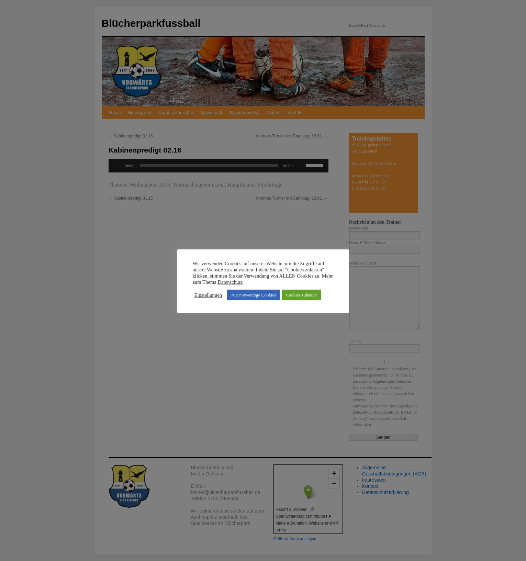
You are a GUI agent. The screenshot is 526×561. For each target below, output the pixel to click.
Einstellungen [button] (208, 295)
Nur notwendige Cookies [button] (253, 295)
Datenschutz (230, 282)
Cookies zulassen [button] (301, 295)
